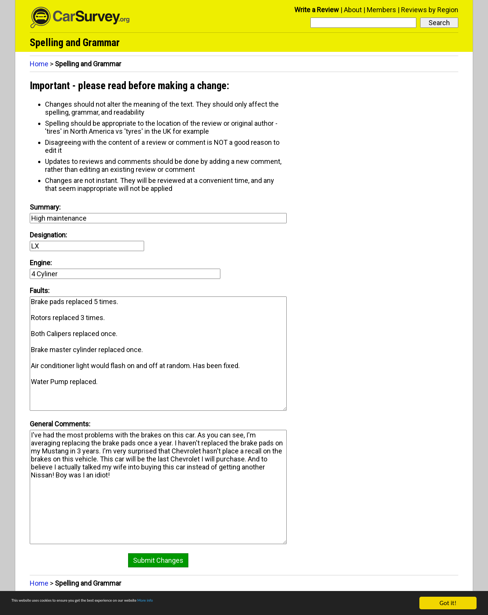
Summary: (45, 207)
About (353, 10)
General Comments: (60, 424)
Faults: (40, 291)
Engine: (41, 263)
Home (39, 64)
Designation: (48, 235)
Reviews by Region (429, 10)
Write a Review (316, 10)
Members (381, 10)
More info (234, 604)
